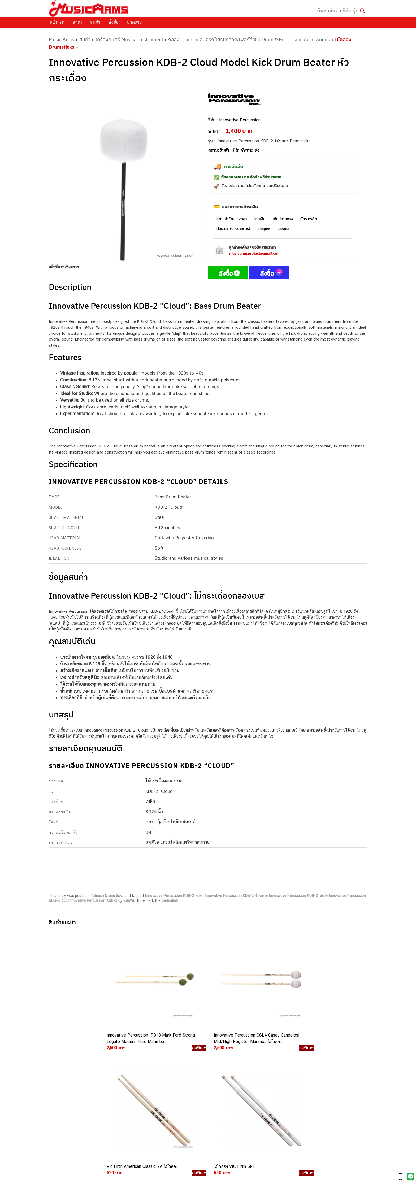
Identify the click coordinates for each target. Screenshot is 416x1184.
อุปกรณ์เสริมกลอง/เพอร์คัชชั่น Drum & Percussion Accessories (265, 39)
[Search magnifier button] (362, 11)
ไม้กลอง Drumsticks (107, 896)
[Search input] (337, 11)
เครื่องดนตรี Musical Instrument (129, 39)
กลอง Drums (181, 39)
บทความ (134, 22)
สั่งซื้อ (114, 22)
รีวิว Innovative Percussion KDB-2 (89, 900)
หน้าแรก (57, 22)
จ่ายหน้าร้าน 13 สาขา (231, 219)
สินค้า (95, 22)
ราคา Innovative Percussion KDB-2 (225, 896)
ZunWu (129, 900)
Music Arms (61, 39)
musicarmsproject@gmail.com (254, 253)
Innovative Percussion (240, 120)
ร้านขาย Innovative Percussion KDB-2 (286, 896)
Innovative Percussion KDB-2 (169, 896)
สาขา (77, 22)
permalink (170, 900)
